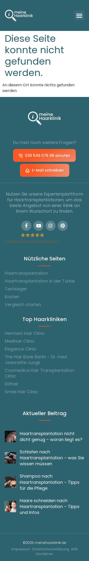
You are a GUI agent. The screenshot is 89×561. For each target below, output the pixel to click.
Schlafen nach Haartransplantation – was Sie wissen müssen (52, 458)
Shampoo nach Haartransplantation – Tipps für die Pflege (50, 482)
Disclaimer (44, 554)
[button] (79, 15)
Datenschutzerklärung (50, 549)
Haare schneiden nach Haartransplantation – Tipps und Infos (50, 506)
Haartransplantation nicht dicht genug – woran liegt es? (51, 436)
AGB (74, 549)
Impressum (21, 549)
